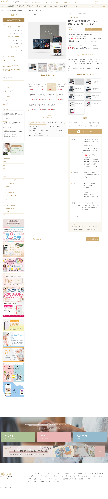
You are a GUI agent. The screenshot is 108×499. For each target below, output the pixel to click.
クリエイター (31, 482)
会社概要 (81, 479)
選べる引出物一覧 (58, 476)
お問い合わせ (90, 437)
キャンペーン (27, 473)
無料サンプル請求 (18, 437)
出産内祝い (65, 2)
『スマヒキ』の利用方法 (48, 2)
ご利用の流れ (38, 2)
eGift (79, 2)
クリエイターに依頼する (94, 473)
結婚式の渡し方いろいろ (96, 476)
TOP (2, 10)
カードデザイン (56, 473)
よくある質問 (54, 437)
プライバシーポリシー (53, 479)
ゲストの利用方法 (77, 473)
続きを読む (9, 127)
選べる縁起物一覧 (82, 476)
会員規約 (89, 479)
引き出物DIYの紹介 (28, 2)
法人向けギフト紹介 (46, 482)
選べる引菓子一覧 (70, 476)
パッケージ (46, 473)
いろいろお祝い (73, 2)
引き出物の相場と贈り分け (44, 476)
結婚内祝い (58, 2)
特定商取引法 (69, 479)
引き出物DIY (37, 473)
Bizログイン (57, 482)
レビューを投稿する (92, 239)
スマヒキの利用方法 (29, 476)
